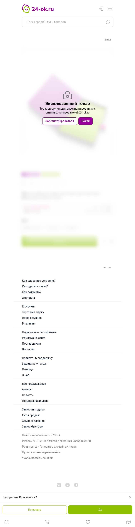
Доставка (28, 297)
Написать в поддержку (37, 358)
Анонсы (27, 389)
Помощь (27, 369)
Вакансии (28, 349)
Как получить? (31, 292)
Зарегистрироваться (59, 121)
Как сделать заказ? (35, 286)
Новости (27, 395)
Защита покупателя (34, 363)
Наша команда (32, 318)
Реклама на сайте (33, 338)
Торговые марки (33, 312)
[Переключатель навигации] (110, 9)
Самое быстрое (32, 426)
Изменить (34, 509)
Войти (85, 121)
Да (100, 509)
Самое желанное (33, 421)
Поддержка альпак (35, 400)
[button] (6, 523)
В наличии (28, 323)
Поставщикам (31, 343)
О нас (25, 375)
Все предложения (34, 383)
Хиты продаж (31, 415)
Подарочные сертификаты (39, 332)
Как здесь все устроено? (38, 280)
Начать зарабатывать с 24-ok (41, 435)
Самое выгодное (33, 409)
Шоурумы (28, 306)
